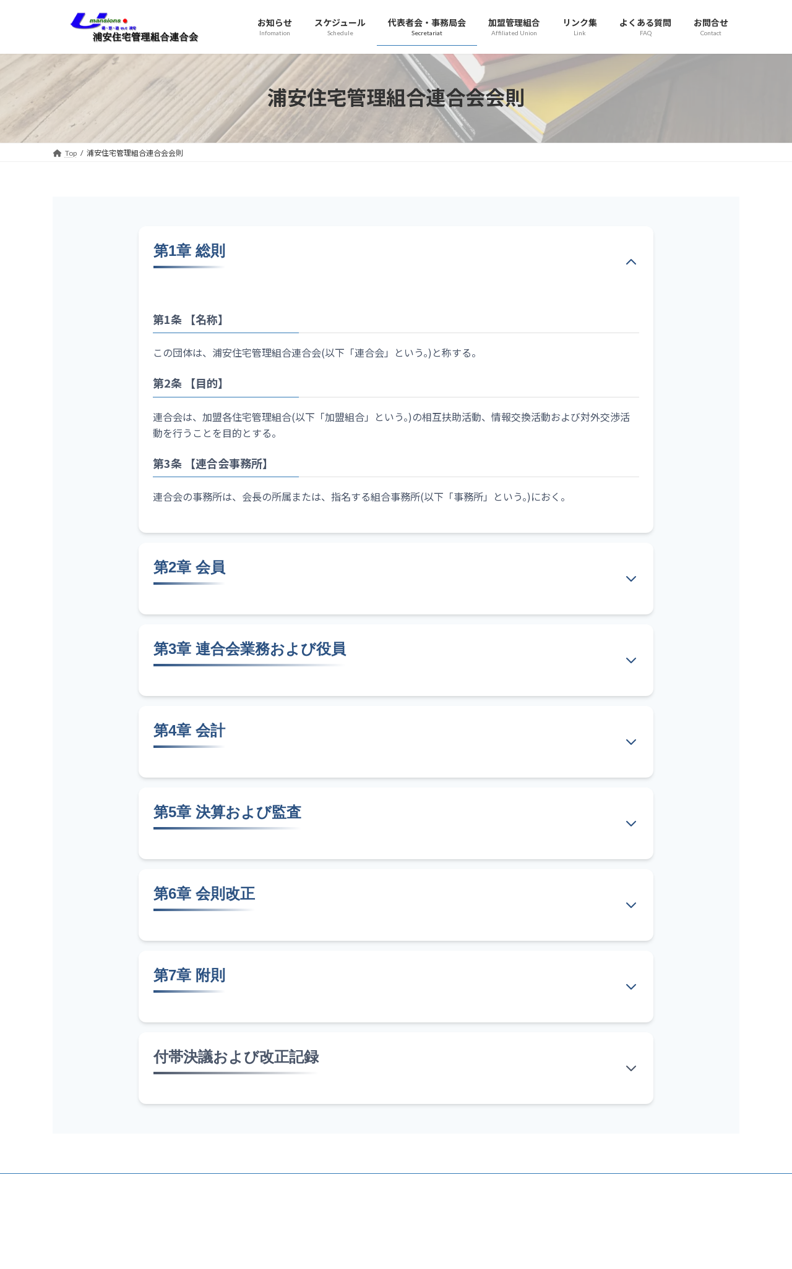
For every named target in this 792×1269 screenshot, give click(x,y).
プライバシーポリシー (90, 1211)
